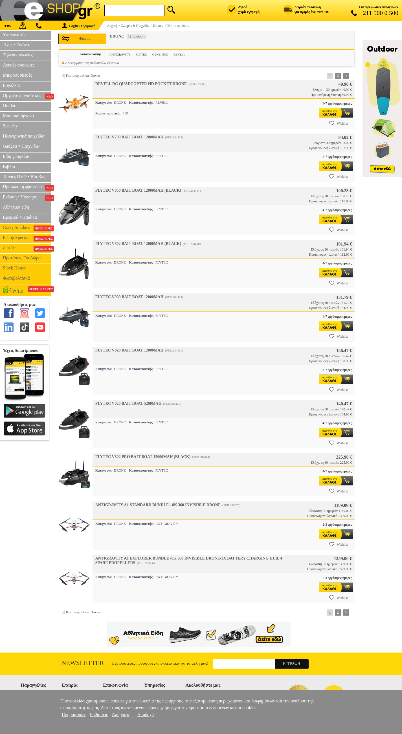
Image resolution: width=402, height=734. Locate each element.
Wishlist (338, 123)
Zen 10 (27, 248)
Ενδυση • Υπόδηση (27, 197)
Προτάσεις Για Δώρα (22, 257)
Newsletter (82, 662)
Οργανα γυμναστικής (27, 96)
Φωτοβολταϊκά (16, 278)
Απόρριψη (121, 714)
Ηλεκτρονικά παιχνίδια (24, 136)
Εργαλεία (11, 85)
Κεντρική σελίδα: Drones (83, 76)
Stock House (14, 268)
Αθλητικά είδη (16, 207)
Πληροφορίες (74, 714)
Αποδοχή (145, 714)
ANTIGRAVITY (119, 54)
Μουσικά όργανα (18, 115)
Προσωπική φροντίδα (27, 187)
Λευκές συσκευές (18, 65)
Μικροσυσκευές (17, 75)
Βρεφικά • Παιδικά (20, 217)
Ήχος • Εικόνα (16, 44)
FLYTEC (141, 54)
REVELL (179, 54)
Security (10, 125)
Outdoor (10, 105)
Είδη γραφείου (16, 156)
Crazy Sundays (27, 228)
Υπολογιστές (14, 34)
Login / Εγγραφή (79, 26)
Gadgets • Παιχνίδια (21, 146)
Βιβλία (9, 166)
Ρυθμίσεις (99, 714)
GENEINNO (160, 54)
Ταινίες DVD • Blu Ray (24, 176)
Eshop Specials (27, 238)
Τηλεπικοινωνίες (18, 54)
